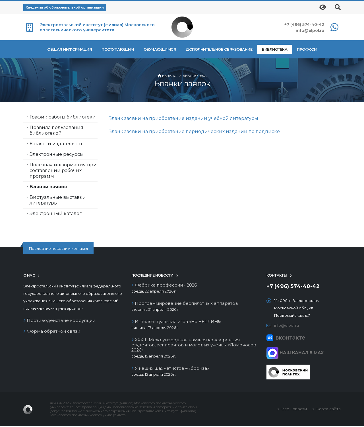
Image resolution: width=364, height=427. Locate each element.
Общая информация (69, 49)
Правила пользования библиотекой (56, 130)
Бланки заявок (48, 186)
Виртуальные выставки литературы (58, 200)
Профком (307, 49)
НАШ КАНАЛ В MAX (295, 352)
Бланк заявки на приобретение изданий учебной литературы (183, 118)
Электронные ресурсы (57, 154)
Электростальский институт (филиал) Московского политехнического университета (97, 27)
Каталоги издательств (56, 143)
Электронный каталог (56, 213)
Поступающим (118, 49)
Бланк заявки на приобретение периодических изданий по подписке (194, 131)
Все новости (293, 409)
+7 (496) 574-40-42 (304, 24)
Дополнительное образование (219, 49)
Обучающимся (160, 49)
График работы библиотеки (63, 117)
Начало (169, 76)
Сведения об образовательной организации (65, 7)
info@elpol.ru (310, 30)
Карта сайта (328, 409)
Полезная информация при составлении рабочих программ (63, 170)
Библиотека (274, 49)
